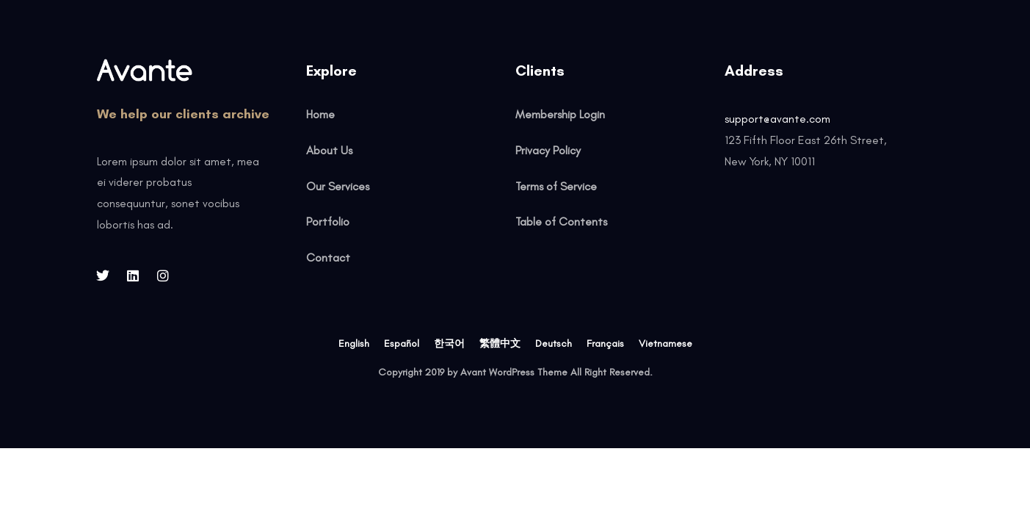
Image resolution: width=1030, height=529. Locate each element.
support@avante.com (777, 119)
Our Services (337, 186)
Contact (328, 257)
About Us (329, 150)
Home (320, 114)
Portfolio (327, 221)
